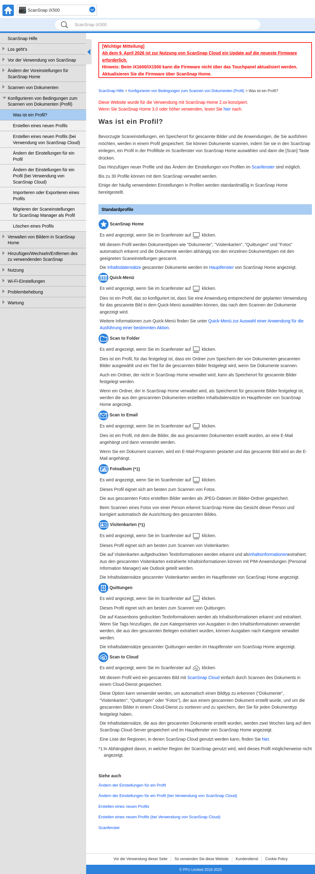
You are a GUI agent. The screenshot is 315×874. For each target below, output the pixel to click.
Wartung (16, 302)
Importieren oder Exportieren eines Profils (46, 195)
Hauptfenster (221, 267)
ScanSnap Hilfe (23, 38)
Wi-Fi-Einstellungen (26, 281)
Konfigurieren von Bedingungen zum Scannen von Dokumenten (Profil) (43, 101)
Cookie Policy (276, 859)
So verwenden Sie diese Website (201, 859)
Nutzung (16, 270)
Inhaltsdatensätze (124, 267)
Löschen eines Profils (33, 226)
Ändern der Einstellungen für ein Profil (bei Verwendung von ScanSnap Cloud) (43, 175)
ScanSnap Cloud (203, 677)
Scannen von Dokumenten (33, 87)
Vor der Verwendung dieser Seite (140, 859)
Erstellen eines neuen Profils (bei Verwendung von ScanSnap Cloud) (46, 139)
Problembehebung (25, 291)
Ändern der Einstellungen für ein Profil (43, 156)
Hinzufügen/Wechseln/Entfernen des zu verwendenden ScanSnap (43, 256)
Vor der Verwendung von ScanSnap (42, 60)
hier (227, 109)
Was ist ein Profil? (30, 114)
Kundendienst (247, 859)
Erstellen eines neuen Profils (40, 125)
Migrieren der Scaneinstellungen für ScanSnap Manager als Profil (44, 212)
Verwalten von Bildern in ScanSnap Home (41, 239)
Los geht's (17, 49)
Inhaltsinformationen (268, 554)
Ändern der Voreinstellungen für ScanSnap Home (38, 73)
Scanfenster (263, 166)
